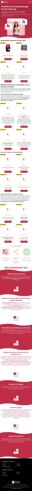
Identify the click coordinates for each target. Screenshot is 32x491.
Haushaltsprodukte (7, 466)
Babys (4, 465)
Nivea (18, 473)
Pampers (4, 472)
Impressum (4, 486)
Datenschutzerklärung (10, 486)
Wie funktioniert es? (24, 486)
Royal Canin (5, 475)
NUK (4, 473)
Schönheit (5, 463)
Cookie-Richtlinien (17, 486)
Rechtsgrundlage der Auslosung (16, 488)
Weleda (18, 472)
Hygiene (18, 463)
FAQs (28, 486)
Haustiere (19, 465)
